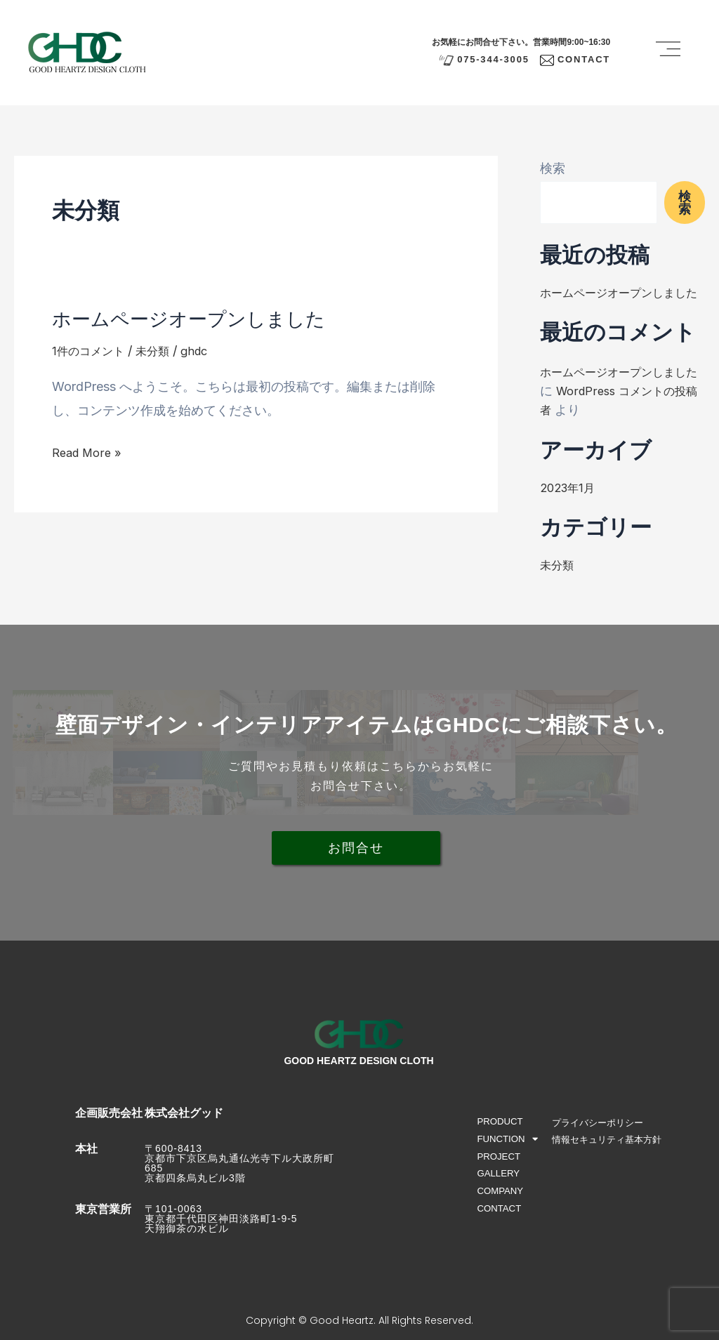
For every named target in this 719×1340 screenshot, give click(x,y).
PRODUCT (501, 1121)
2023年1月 (571, 506)
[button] (668, 52)
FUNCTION (508, 1140)
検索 (552, 168)
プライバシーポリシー (603, 1122)
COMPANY (501, 1194)
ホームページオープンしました (203, 317)
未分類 (163, 350)
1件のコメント (92, 350)
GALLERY (499, 1176)
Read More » (89, 452)
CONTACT (500, 1213)
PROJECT (499, 1158)
